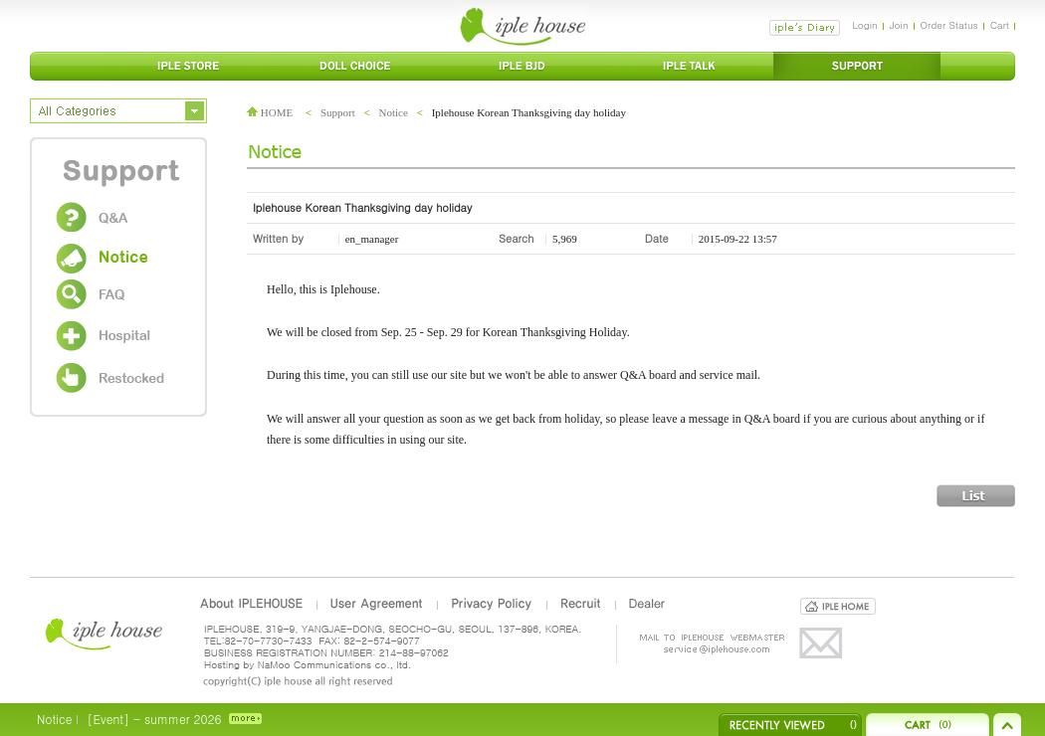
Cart (999, 25)
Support (337, 112)
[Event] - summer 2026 (154, 718)
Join (899, 25)
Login (864, 25)
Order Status (949, 25)
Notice (393, 112)
